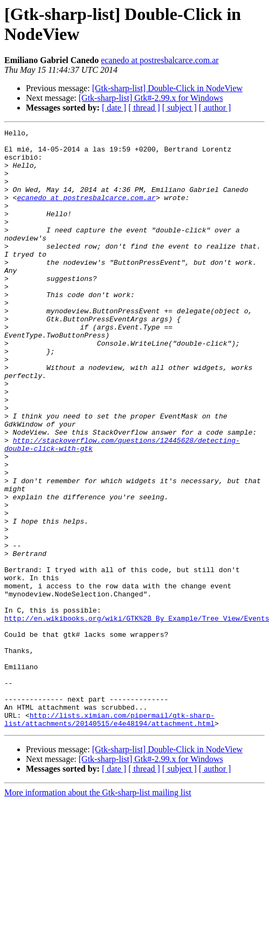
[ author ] (215, 107)
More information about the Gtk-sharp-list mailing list (97, 912)
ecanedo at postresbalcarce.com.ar (160, 60)
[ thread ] (144, 107)
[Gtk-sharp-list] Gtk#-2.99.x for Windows (151, 97)
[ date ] (114, 107)
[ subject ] (179, 107)
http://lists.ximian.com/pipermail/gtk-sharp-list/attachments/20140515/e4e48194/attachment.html (109, 838)
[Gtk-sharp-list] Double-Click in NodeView (167, 88)
